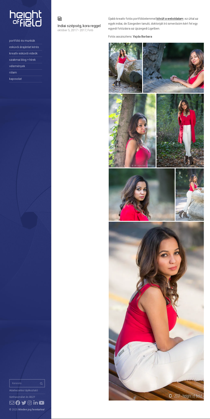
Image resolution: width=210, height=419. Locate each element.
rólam (13, 72)
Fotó (90, 30)
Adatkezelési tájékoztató (23, 390)
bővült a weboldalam (169, 18)
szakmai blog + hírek (22, 59)
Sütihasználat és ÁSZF (22, 397)
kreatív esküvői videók (23, 53)
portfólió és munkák (22, 40)
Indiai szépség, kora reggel (79, 26)
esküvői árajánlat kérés (24, 47)
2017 (83, 30)
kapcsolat (15, 78)
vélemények (17, 66)
